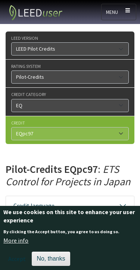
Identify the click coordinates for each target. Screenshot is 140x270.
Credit (18, 122)
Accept (17, 262)
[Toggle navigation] (118, 12)
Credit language (34, 205)
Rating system (26, 66)
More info (15, 244)
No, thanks (51, 261)
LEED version (24, 37)
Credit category (28, 94)
